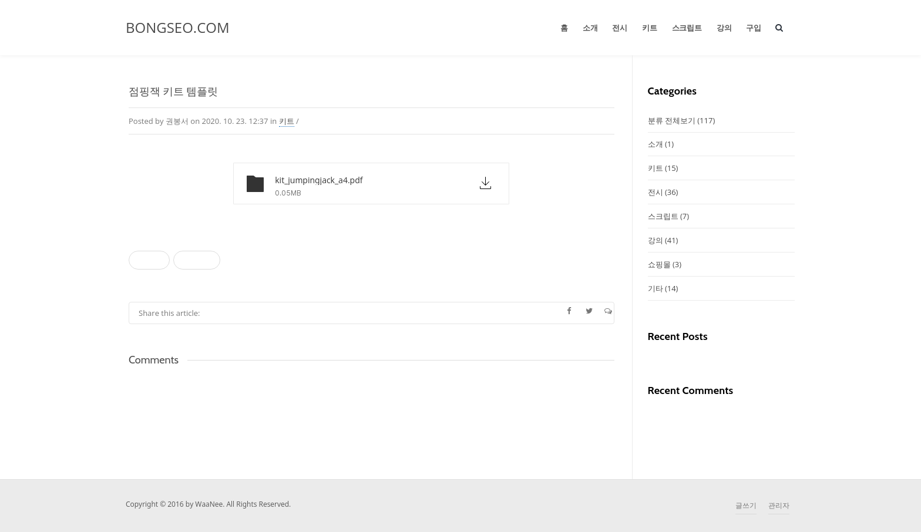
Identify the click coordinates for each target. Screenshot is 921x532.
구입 (753, 27)
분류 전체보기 (681, 120)
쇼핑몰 (665, 264)
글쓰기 (746, 505)
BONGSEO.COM (178, 27)
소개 (590, 27)
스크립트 (687, 27)
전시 (619, 27)
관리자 (778, 505)
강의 (724, 27)
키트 (649, 27)
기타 (663, 288)
